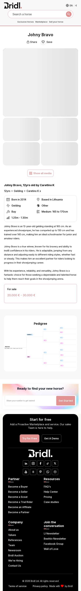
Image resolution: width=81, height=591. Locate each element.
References (15, 540)
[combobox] (40, 14)
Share (32, 42)
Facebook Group (53, 543)
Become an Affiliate (19, 507)
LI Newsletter (51, 533)
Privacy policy (40, 586)
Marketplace (41, 22)
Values (12, 534)
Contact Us (14, 565)
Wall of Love (51, 548)
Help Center (51, 491)
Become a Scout (17, 496)
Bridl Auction (15, 555)
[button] (71, 5)
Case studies (51, 502)
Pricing (48, 496)
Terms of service (17, 586)
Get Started (66, 400)
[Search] (69, 14)
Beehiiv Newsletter (55, 538)
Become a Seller (18, 491)
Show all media (40, 173)
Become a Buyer (18, 486)
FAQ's (47, 486)
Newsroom (14, 550)
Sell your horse (56, 22)
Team (11, 545)
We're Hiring (15, 560)
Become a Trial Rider (20, 502)
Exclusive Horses (26, 22)
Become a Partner (18, 512)
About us (13, 529)
